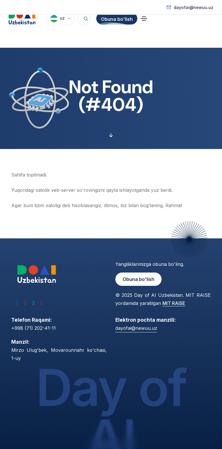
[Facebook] (17, 303)
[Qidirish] (83, 31)
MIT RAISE (173, 303)
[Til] (61, 31)
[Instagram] (25, 303)
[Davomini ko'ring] (111, 135)
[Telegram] (33, 303)
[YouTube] (41, 303)
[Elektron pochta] (189, 7)
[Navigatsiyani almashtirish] (144, 31)
